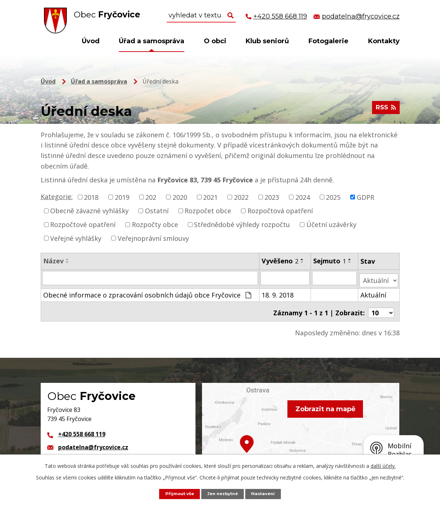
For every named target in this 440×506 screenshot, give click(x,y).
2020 (180, 197)
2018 (91, 197)
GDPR (365, 197)
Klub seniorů (267, 41)
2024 (302, 197)
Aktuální (374, 292)
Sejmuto (330, 260)
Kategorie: (57, 196)
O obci (215, 41)
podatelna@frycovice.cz (93, 442)
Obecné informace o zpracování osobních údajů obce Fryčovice (147, 292)
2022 (241, 197)
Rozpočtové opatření (83, 224)
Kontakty (384, 41)
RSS (385, 110)
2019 (122, 197)
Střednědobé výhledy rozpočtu (242, 224)
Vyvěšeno (280, 260)
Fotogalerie (328, 41)
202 (150, 197)
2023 (272, 197)
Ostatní (157, 210)
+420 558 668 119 (81, 429)
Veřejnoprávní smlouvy (153, 238)
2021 (210, 197)
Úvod (91, 41)
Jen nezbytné (223, 493)
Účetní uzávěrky (331, 224)
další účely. (383, 465)
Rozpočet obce (208, 210)
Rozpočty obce (155, 224)
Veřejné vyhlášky (75, 238)
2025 (333, 197)
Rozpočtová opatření (280, 210)
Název (53, 260)
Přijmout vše (177, 493)
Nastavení (266, 493)
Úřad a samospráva (151, 41)
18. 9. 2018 (278, 292)
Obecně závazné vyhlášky (89, 210)
